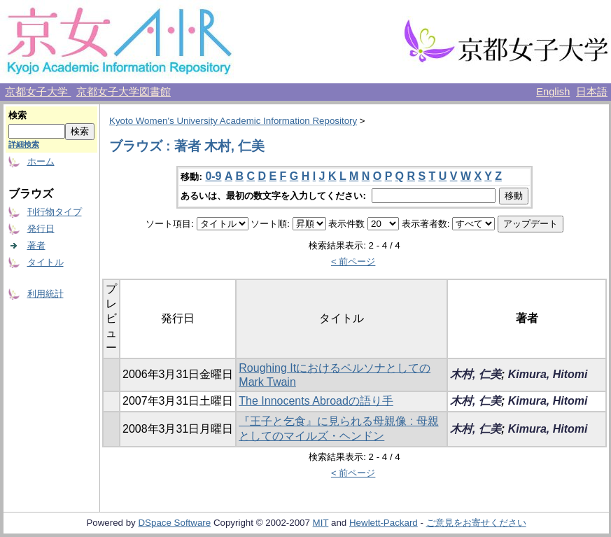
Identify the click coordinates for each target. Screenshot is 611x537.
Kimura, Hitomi (548, 374)
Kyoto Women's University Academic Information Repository (233, 121)
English (553, 91)
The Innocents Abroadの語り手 (316, 401)
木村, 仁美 (475, 374)
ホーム (41, 161)
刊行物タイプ (54, 212)
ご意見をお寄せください (476, 522)
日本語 (592, 91)
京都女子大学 (38, 91)
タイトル (45, 262)
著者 (36, 245)
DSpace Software (174, 522)
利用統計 (45, 293)
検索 (17, 115)
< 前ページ (353, 261)
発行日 (41, 228)
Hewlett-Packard (383, 522)
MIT (321, 522)
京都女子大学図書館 (123, 91)
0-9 (213, 176)
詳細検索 (23, 144)
